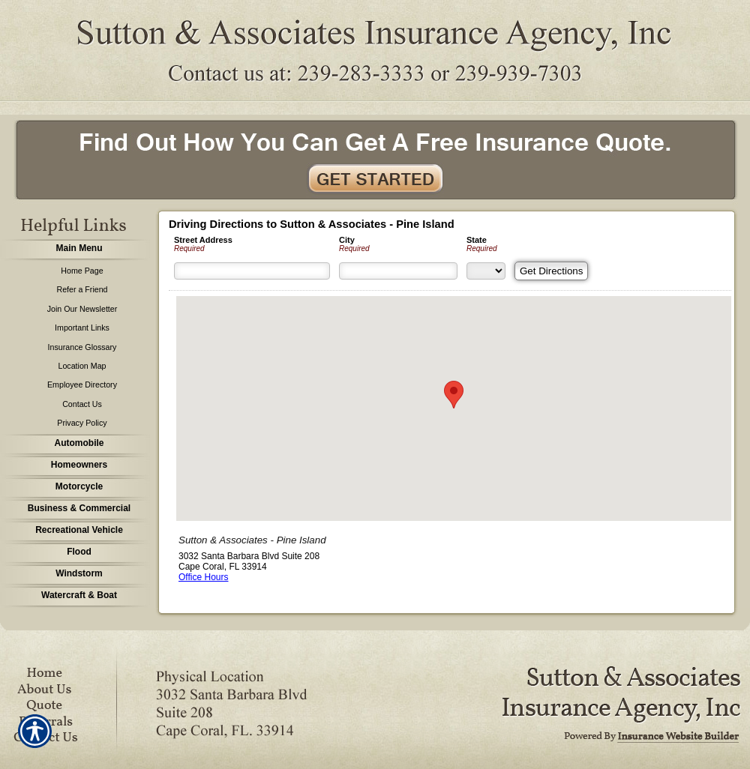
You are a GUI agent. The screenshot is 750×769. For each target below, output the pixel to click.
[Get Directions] (551, 271)
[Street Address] (252, 271)
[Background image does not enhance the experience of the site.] (75, 250)
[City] (398, 271)
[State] (486, 271)
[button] (454, 394)
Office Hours (203, 577)
